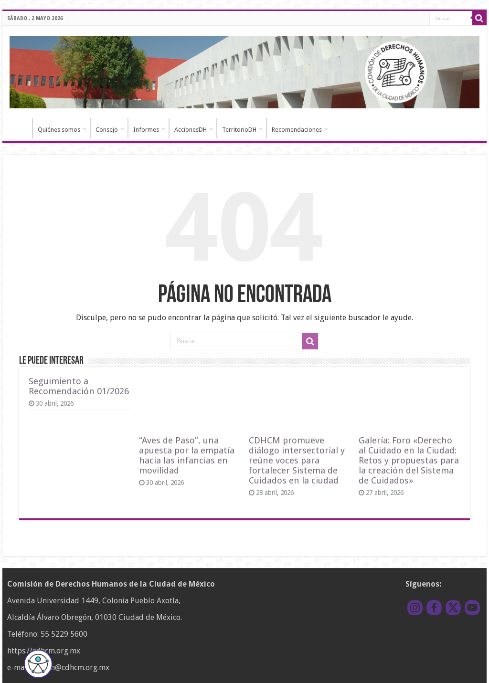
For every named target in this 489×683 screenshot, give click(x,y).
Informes (146, 129)
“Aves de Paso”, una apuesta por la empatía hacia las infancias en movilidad (186, 455)
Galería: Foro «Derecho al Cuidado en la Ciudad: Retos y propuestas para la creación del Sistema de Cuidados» (409, 460)
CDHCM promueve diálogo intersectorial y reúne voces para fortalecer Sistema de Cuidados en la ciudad (297, 460)
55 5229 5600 (64, 634)
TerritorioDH (239, 129)
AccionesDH (190, 129)
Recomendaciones (297, 129)
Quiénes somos (59, 129)
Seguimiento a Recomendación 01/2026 (79, 386)
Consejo (107, 129)
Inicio (19, 128)
